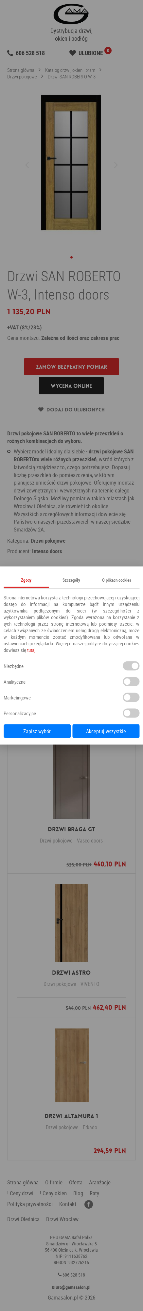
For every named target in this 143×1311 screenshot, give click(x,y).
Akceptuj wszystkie (106, 731)
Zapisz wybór (37, 731)
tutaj (31, 650)
